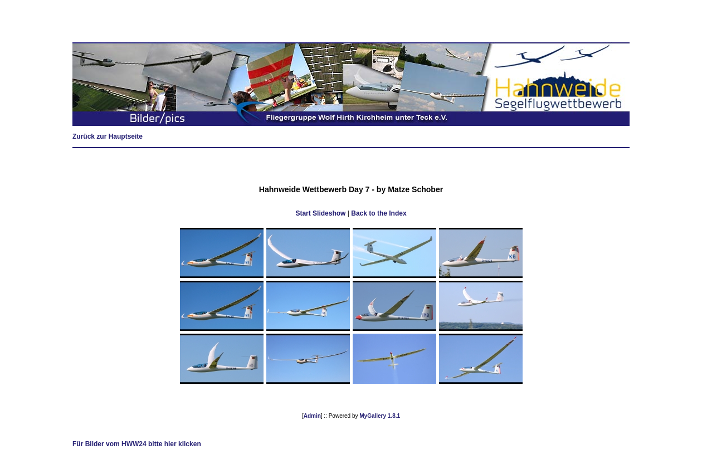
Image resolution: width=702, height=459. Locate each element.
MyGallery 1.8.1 (379, 416)
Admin (312, 416)
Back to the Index (378, 213)
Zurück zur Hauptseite (107, 136)
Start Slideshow (320, 213)
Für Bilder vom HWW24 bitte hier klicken (136, 444)
